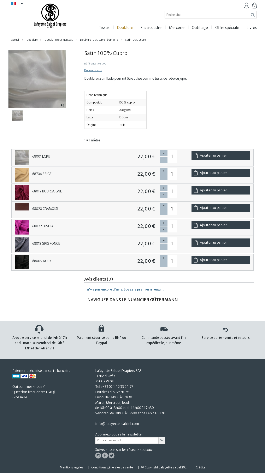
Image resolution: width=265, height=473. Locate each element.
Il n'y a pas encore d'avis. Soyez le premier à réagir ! (124, 289)
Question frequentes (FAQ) (33, 392)
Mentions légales (71, 467)
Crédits (200, 467)
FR (18, 4)
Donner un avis (93, 70)
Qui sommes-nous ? (28, 386)
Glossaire (19, 397)
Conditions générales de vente (112, 467)
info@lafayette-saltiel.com (117, 424)
